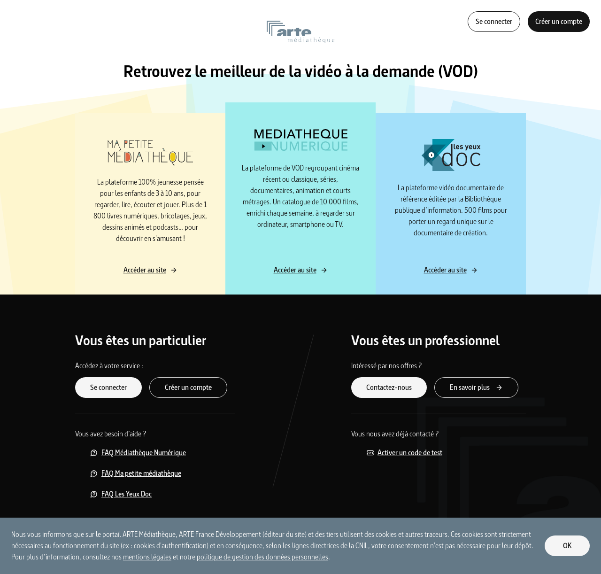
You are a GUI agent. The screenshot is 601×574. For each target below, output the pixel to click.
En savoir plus (476, 387)
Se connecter (494, 21)
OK (567, 546)
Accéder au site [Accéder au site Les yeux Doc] (451, 270)
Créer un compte (558, 21)
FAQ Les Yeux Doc (121, 494)
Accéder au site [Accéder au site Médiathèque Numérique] (301, 270)
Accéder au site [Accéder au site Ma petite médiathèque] (150, 270)
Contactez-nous (389, 387)
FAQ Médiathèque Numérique (138, 453)
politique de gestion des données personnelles (262, 557)
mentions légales (147, 557)
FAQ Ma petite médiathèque (135, 473)
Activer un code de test (404, 453)
